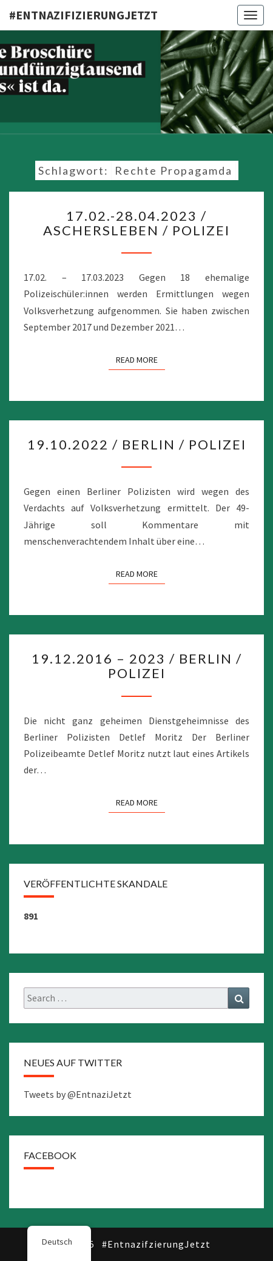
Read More (140, 359)
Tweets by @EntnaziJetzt (78, 1094)
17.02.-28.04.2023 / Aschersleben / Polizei (136, 222)
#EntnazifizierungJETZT (83, 14)
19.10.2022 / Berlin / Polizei (136, 444)
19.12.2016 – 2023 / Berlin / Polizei (137, 665)
